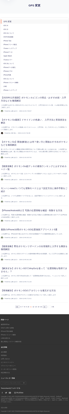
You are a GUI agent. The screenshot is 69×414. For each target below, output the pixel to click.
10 (28, 307)
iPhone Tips (7, 41)
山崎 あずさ (14, 111)
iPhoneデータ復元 (9, 67)
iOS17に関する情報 (7, 328)
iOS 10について (9, 63)
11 (31, 307)
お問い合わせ (5, 359)
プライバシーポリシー (8, 365)
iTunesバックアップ (10, 48)
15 (41, 307)
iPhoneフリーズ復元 (10, 44)
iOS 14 (6, 25)
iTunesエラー (8, 60)
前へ (17, 307)
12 (33, 307)
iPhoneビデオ (8, 71)
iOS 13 (6, 29)
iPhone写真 (7, 75)
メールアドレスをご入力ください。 (13, 382)
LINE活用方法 (5, 338)
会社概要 (4, 352)
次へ (45, 307)
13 (36, 307)
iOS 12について (9, 33)
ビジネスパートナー (7, 362)
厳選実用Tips (5, 324)
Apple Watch (8, 56)
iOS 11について (9, 79)
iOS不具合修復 (8, 37)
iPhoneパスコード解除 (11, 82)
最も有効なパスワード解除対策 (11, 341)
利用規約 (4, 355)
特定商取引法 (5, 372)
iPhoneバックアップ (10, 90)
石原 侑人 (13, 133)
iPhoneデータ (8, 52)
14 (38, 307)
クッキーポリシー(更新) (9, 369)
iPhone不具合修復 (7, 331)
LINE (5, 86)
